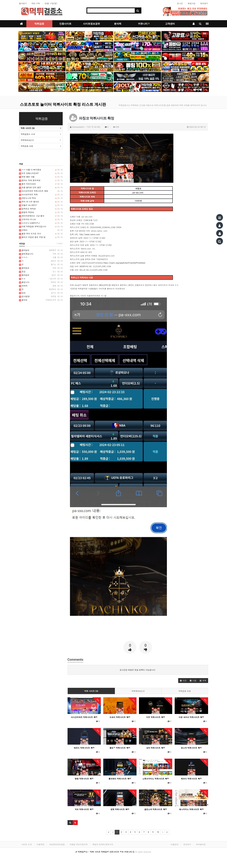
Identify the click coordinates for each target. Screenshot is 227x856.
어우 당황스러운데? (41, 173)
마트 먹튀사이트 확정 (155, 717)
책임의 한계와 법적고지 (103, 844)
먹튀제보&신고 (138, 691)
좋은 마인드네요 (41, 184)
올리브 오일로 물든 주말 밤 (41, 237)
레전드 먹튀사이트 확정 (84, 747)
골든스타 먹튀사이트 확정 (155, 809)
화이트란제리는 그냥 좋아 (41, 216)
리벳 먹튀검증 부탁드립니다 (41, 226)
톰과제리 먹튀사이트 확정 (120, 778)
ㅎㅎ (41, 278)
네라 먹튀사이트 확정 (155, 747)
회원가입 (191, 3)
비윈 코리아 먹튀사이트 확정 (191, 717)
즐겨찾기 (23, 3)
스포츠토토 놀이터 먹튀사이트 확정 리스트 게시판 (63, 104)
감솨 (41, 293)
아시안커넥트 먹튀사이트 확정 (84, 717)
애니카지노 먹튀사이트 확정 (191, 809)
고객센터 (170, 23)
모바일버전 (201, 844)
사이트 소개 (26, 844)
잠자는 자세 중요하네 (41, 180)
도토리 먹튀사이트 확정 (120, 717)
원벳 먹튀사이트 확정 (120, 809)
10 (158, 832)
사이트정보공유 (91, 23)
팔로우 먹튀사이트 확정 (120, 747)
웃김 (41, 271)
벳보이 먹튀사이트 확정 (191, 778)
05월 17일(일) (51, 3)
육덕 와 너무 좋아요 (41, 201)
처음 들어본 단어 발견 (41, 187)
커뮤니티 (144, 23)
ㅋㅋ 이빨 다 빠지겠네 (41, 169)
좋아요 (41, 300)
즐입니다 (41, 282)
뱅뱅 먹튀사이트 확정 (84, 778)
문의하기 (187, 844)
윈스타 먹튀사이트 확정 (191, 747)
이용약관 (40, 844)
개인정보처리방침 (57, 844)
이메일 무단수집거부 (79, 844)
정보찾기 (204, 3)
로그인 (180, 3)
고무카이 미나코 (41, 219)
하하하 (41, 285)
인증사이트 (65, 23)
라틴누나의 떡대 (41, 198)
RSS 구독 (36, 3)
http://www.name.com (89, 234)
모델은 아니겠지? (41, 205)
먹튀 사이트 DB (91, 691)
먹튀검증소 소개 (28, 134)
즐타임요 (41, 250)
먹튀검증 (39, 23)
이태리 (41, 230)
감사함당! (41, 296)
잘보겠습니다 (41, 254)
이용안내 (175, 844)
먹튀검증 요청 (185, 691)
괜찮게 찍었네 (41, 212)
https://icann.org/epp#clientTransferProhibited (124, 262)
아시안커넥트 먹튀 (41, 194)
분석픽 (117, 23)
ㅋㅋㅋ (41, 257)
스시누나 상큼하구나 (41, 223)
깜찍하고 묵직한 (41, 208)
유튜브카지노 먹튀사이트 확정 (155, 778)
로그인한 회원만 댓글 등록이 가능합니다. (138, 669)
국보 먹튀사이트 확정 (84, 809)
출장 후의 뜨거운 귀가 (41, 233)
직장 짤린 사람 (41, 177)
